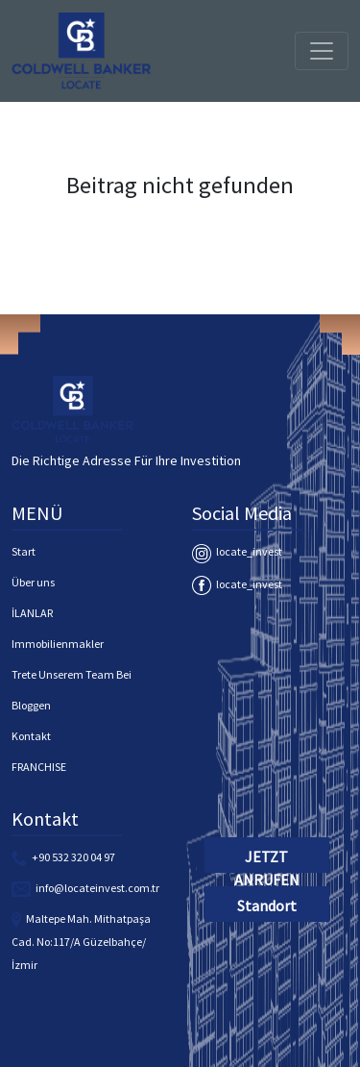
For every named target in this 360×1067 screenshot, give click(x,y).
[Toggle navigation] (321, 51)
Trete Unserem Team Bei (72, 674)
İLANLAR (32, 613)
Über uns (33, 582)
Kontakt (31, 736)
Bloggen (31, 705)
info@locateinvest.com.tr (97, 888)
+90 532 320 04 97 (73, 857)
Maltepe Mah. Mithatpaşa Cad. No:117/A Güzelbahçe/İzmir (81, 941)
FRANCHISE (39, 766)
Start (24, 551)
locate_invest (237, 551)
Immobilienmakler (58, 643)
